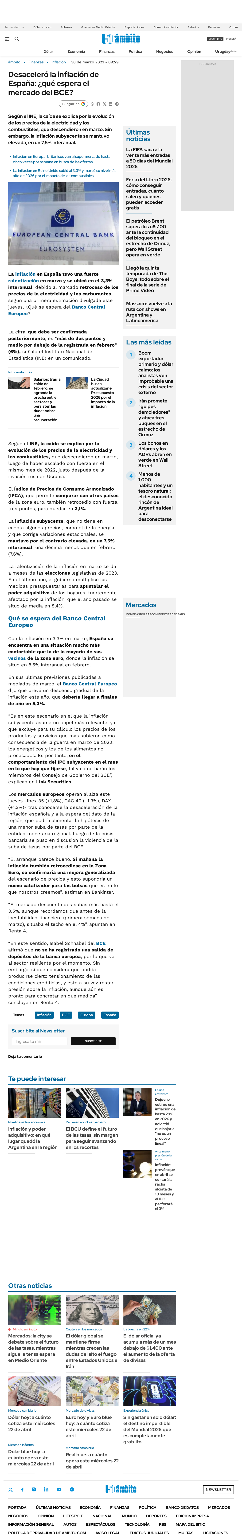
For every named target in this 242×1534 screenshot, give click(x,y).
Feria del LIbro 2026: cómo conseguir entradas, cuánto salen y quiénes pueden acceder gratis (149, 194)
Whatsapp (72, 1489)
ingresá (231, 39)
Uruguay (222, 51)
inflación (26, 274)
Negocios (164, 51)
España (110, 1014)
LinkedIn (46, 1489)
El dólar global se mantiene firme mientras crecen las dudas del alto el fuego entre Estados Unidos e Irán (91, 1351)
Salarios (193, 27)
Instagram (34, 1489)
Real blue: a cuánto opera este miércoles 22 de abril (92, 1461)
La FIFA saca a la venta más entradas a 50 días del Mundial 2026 (149, 158)
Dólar (48, 51)
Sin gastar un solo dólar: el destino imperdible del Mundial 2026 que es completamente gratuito (149, 1429)
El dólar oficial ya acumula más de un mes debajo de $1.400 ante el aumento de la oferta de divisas (149, 1348)
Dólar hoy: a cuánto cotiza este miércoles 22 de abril (31, 1423)
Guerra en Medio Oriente (98, 27)
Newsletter (231, 51)
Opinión (194, 51)
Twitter (10, 1489)
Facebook (22, 1490)
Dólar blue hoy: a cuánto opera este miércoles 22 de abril (31, 1458)
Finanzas (107, 51)
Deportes (156, 1516)
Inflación (58, 62)
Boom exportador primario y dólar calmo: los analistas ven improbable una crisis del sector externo (155, 372)
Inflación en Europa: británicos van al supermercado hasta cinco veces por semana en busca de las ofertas (61, 159)
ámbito (14, 62)
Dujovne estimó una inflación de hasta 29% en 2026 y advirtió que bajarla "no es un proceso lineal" (165, 1121)
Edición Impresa (192, 1516)
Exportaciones (134, 27)
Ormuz (233, 27)
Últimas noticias (53, 1507)
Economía (76, 51)
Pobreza (66, 27)
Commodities (161, 614)
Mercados (219, 1507)
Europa (86, 1014)
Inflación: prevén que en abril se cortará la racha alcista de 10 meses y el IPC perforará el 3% (165, 1186)
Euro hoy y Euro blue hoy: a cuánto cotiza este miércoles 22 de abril (89, 1426)
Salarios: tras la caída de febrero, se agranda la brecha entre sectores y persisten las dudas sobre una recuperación (47, 399)
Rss (162, 1524)
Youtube (59, 1489)
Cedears (178, 614)
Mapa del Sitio (190, 1524)
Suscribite (93, 1041)
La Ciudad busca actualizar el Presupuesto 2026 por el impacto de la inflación (103, 393)
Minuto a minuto (25, 1329)
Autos (70, 1524)
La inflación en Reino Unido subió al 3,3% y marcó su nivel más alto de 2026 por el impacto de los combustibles (64, 173)
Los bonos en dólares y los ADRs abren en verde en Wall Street (155, 454)
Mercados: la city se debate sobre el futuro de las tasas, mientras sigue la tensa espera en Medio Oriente (33, 1348)
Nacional (103, 1516)
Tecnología (137, 1524)
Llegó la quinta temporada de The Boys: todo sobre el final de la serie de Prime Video (147, 279)
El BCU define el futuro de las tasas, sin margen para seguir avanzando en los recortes (92, 1138)
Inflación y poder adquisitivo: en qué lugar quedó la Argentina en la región (33, 1138)
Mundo (129, 1516)
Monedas (133, 614)
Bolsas (145, 614)
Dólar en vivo (42, 27)
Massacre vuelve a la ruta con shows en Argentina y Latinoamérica (149, 312)
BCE (101, 943)
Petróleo (214, 27)
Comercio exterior (166, 27)
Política (135, 51)
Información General (31, 1524)
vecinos (17, 658)
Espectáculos (100, 1524)
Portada (17, 1507)
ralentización (23, 280)
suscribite (215, 39)
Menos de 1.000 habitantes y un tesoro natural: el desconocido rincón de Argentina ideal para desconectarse (155, 496)
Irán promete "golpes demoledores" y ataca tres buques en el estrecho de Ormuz (154, 418)
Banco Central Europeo (90, 684)
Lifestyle (73, 1516)
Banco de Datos (182, 1507)
